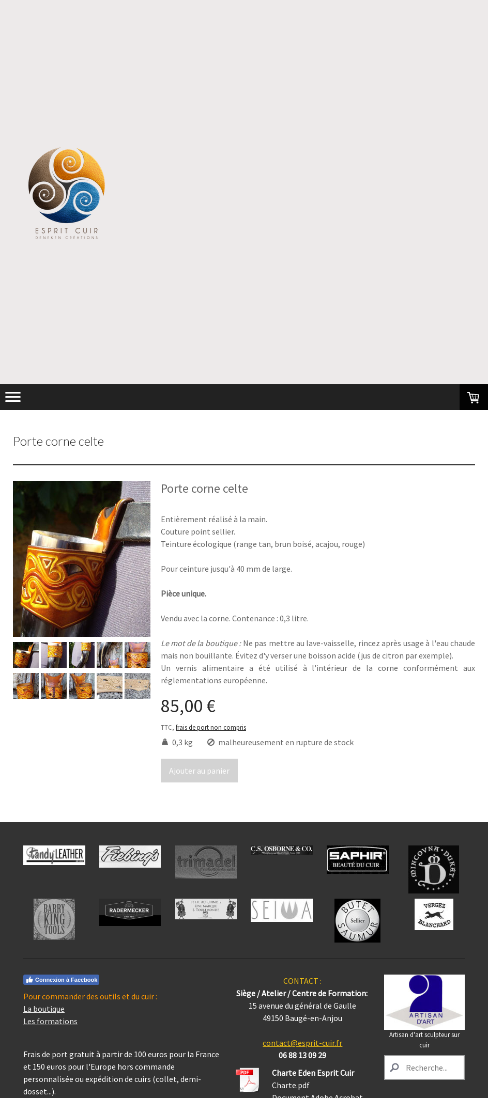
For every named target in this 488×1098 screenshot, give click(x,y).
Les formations (50, 1021)
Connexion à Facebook (61, 980)
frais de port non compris (211, 727)
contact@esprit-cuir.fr (302, 1043)
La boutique (44, 1008)
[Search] (424, 1067)
